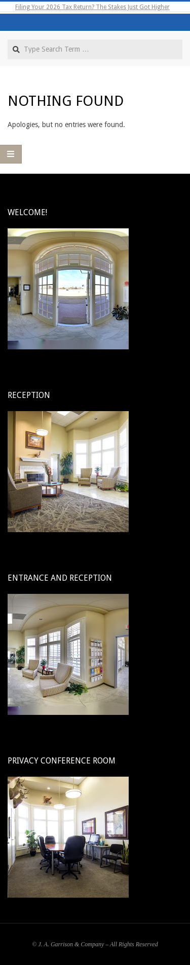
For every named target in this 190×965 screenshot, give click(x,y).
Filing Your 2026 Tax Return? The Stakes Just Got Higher (92, 7)
